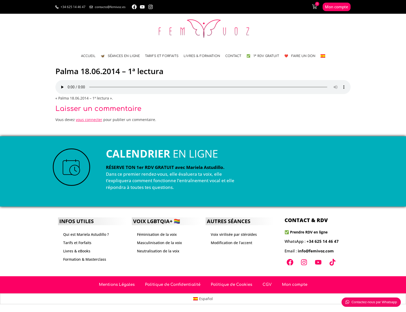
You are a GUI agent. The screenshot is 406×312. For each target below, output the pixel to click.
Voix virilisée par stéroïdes (234, 234)
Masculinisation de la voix (159, 242)
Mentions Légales (117, 284)
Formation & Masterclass (84, 259)
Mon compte (294, 284)
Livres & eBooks (76, 251)
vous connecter (89, 119)
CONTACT (233, 56)
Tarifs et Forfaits (161, 56)
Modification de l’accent (231, 242)
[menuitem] (323, 56)
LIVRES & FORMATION (202, 56)
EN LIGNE (162, 153)
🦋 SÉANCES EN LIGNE (120, 56)
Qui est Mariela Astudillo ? (86, 234)
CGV (267, 284)
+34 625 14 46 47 (323, 241)
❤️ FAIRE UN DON (299, 56)
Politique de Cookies (231, 284)
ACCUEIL (88, 56)
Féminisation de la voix (157, 234)
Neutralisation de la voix (158, 251)
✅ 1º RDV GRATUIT (263, 56)
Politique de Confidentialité (172, 284)
